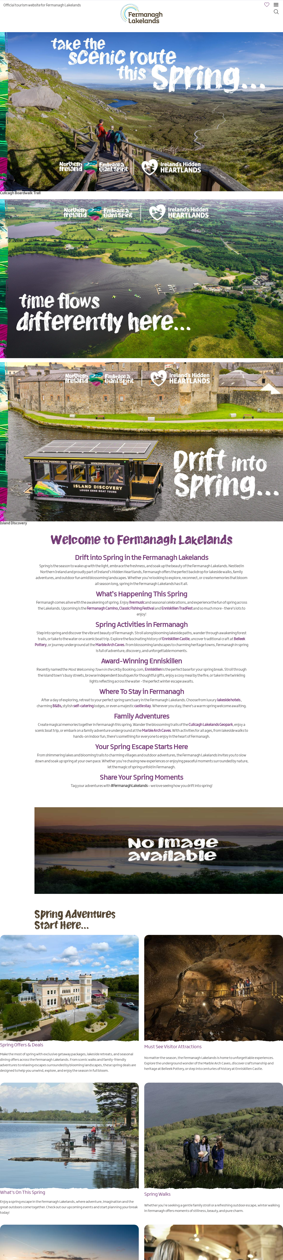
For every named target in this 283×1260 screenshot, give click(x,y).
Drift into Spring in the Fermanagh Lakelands (141, 557)
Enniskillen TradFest (177, 609)
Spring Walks (157, 1194)
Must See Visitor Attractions (173, 1046)
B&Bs (56, 706)
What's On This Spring (22, 1192)
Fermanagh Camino (102, 609)
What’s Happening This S (133, 594)
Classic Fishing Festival (136, 609)
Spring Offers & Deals (21, 1045)
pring (179, 594)
